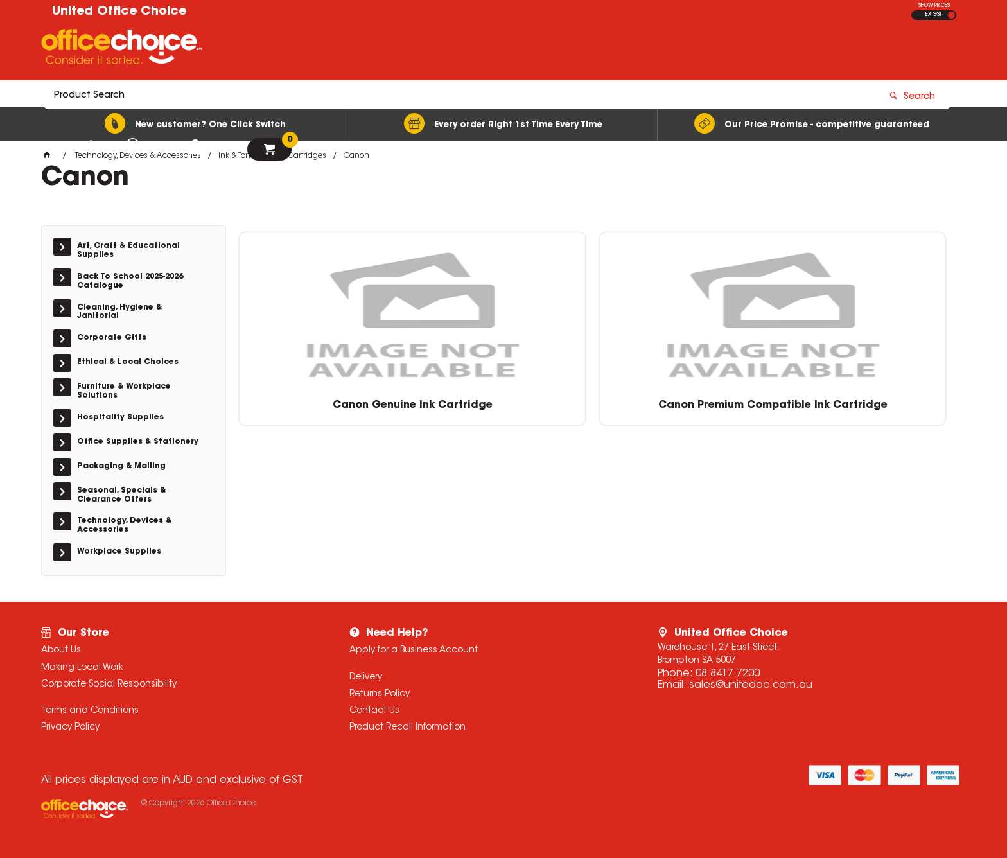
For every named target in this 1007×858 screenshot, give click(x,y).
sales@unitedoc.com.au (750, 685)
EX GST (933, 14)
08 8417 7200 (728, 674)
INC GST (951, 15)
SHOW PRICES (934, 5)
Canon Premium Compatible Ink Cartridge (507, 404)
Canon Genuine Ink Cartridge (324, 404)
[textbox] (428, 49)
